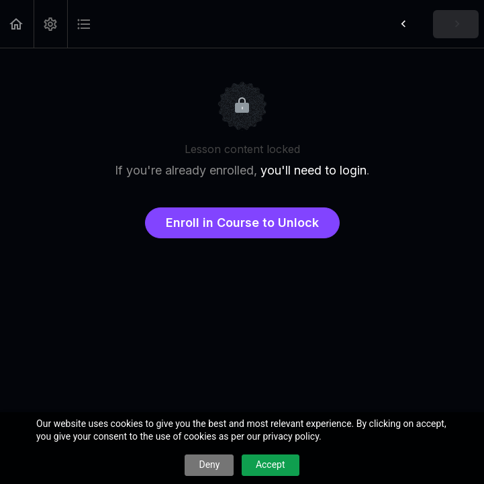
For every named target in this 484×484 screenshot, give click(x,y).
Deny (209, 464)
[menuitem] (50, 24)
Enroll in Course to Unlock (242, 222)
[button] (17, 24)
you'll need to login (313, 170)
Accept (270, 464)
